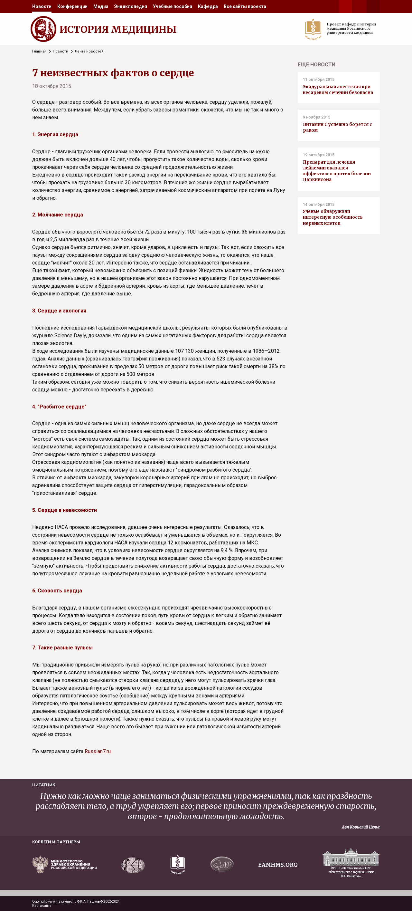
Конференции (72, 6)
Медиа (100, 6)
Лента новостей (89, 51)
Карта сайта (42, 905)
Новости (42, 6)
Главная (39, 51)
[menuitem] (42, 6)
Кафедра (208, 6)
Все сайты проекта (245, 6)
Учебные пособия (172, 6)
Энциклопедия (130, 6)
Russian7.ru (98, 751)
